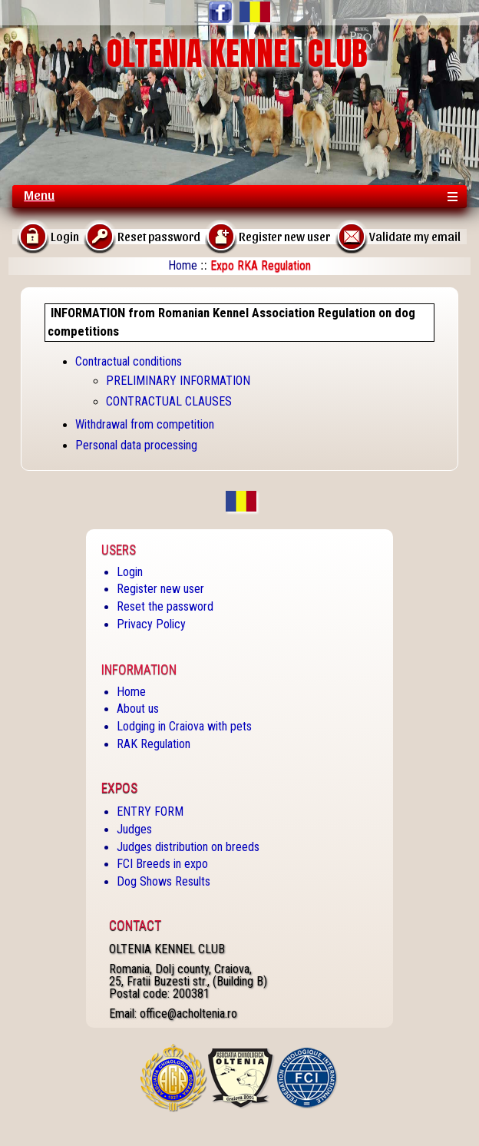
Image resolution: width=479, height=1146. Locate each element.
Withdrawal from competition (144, 424)
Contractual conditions (128, 361)
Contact (135, 925)
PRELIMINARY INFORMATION (178, 380)
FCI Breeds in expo (162, 863)
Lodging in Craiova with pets (184, 726)
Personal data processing (136, 445)
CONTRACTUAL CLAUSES (169, 401)
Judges (134, 829)
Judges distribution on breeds (188, 847)
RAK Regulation (153, 744)
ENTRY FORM (150, 811)
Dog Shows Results (163, 881)
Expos (119, 788)
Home (182, 265)
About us (138, 708)
